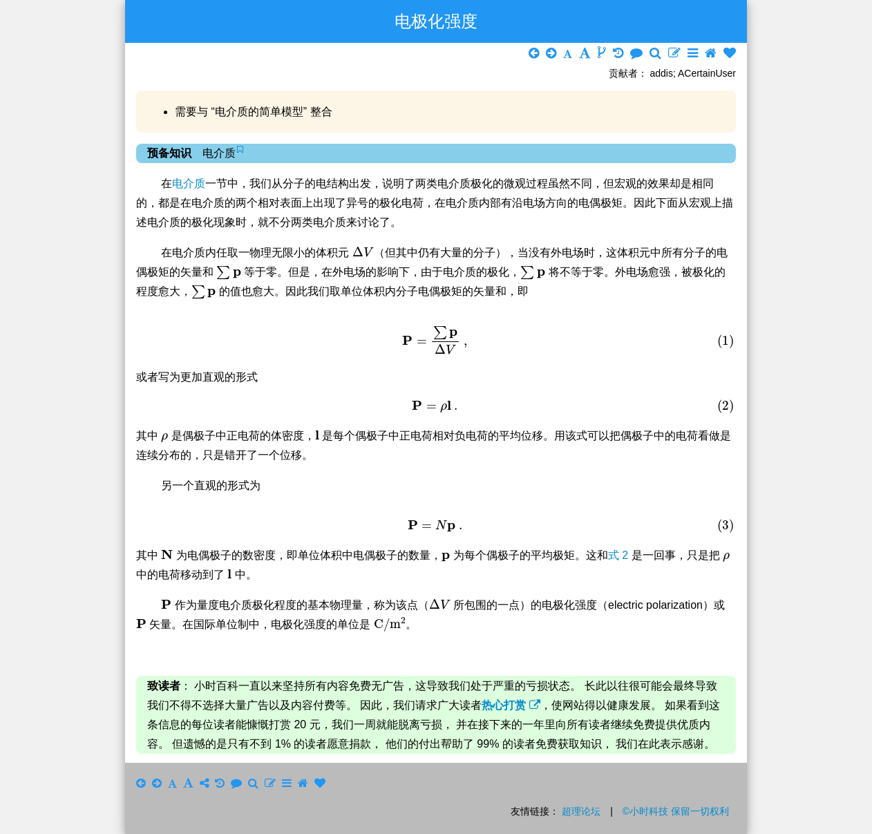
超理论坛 (581, 811)
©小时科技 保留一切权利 (676, 811)
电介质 (188, 183)
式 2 (620, 555)
